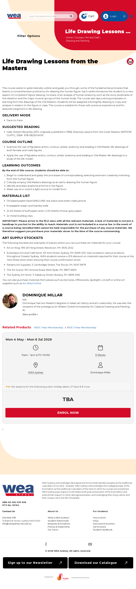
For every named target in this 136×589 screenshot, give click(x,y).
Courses (79, 37)
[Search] (71, 16)
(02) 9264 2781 (9, 517)
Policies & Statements (59, 526)
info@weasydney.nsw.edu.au (16, 523)
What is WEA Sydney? (58, 517)
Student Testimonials (58, 520)
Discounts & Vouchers (104, 523)
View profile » (30, 314)
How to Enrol (99, 517)
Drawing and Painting (77, 40)
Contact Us (8, 511)
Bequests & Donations (59, 523)
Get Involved (99, 526)
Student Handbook (102, 529)
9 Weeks (100, 355)
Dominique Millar (100, 372)
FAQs (95, 520)
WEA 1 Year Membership (48, 327)
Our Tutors (53, 529)
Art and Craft (92, 37)
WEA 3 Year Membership (81, 327)
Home (69, 37)
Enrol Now (68, 413)
